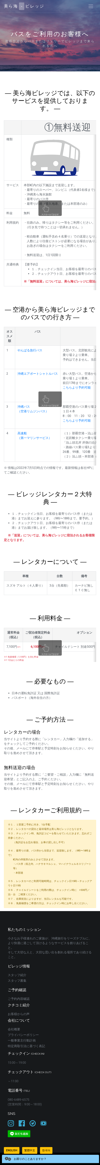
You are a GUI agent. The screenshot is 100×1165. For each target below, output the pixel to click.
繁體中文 (29, 1150)
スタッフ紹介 (17, 975)
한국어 (46, 1150)
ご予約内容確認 (19, 999)
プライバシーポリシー (23, 1035)
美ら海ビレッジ (24, 6)
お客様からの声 (19, 1014)
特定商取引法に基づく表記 (26, 1046)
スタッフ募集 (17, 980)
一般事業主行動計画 (22, 1040)
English (11, 1150)
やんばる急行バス (29, 350)
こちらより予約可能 (77, 387)
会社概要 (14, 1029)
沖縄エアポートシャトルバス (37, 373)
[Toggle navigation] (90, 6)
